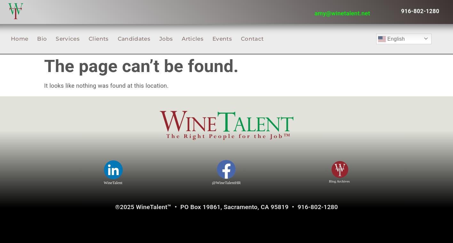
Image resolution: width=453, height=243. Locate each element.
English (391, 39)
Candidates (134, 39)
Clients (98, 39)
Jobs (166, 39)
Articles (192, 39)
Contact (252, 39)
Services (68, 39)
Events (222, 39)
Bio (42, 39)
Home (19, 39)
